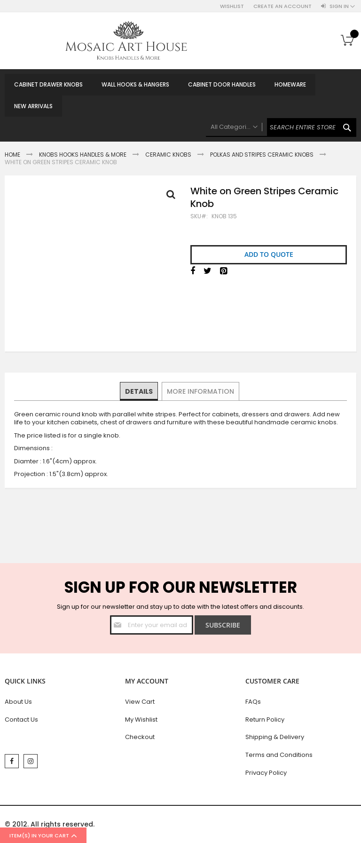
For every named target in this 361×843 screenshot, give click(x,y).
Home (12, 155)
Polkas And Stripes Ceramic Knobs (262, 155)
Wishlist (232, 6)
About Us (18, 701)
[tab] (139, 391)
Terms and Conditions (279, 754)
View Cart (140, 701)
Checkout (140, 736)
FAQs (253, 701)
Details (139, 391)
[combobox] (281, 127)
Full (173, 197)
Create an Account (282, 6)
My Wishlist (141, 719)
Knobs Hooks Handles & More (82, 155)
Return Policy (264, 719)
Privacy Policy (266, 772)
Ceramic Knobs (168, 155)
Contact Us (21, 719)
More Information (200, 391)
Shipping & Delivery (274, 736)
